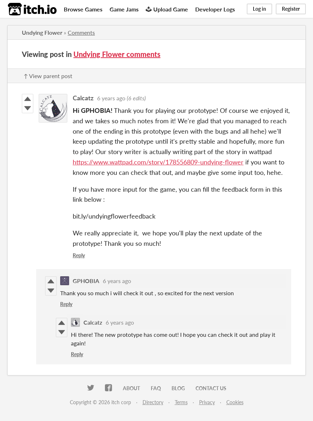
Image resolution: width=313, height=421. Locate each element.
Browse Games (83, 9)
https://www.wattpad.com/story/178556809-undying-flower (158, 162)
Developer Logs (215, 9)
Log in (259, 9)
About (131, 388)
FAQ (156, 388)
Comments (81, 32)
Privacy (207, 402)
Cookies (235, 402)
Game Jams (124, 9)
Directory (153, 402)
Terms (181, 402)
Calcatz (83, 98)
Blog (178, 388)
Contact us (211, 388)
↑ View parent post (48, 75)
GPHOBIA (86, 280)
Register (291, 9)
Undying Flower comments (116, 54)
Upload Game (167, 9)
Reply (79, 255)
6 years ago (111, 98)
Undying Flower (42, 32)
